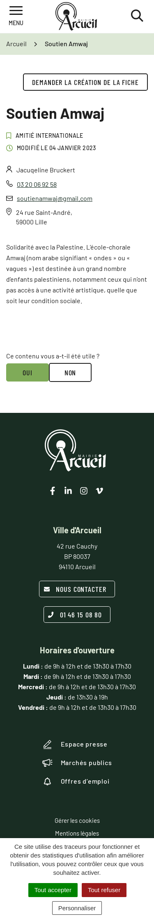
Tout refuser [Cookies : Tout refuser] (104, 889)
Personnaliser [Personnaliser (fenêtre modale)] (77, 908)
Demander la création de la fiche (85, 82)
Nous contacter (75, 589)
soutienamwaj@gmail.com (54, 198)
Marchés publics (77, 762)
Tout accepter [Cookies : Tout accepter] (52, 889)
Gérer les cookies (77, 820)
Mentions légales (77, 833)
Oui (27, 372)
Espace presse (75, 744)
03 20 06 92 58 (37, 184)
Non (70, 372)
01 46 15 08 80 (75, 614)
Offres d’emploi (76, 781)
